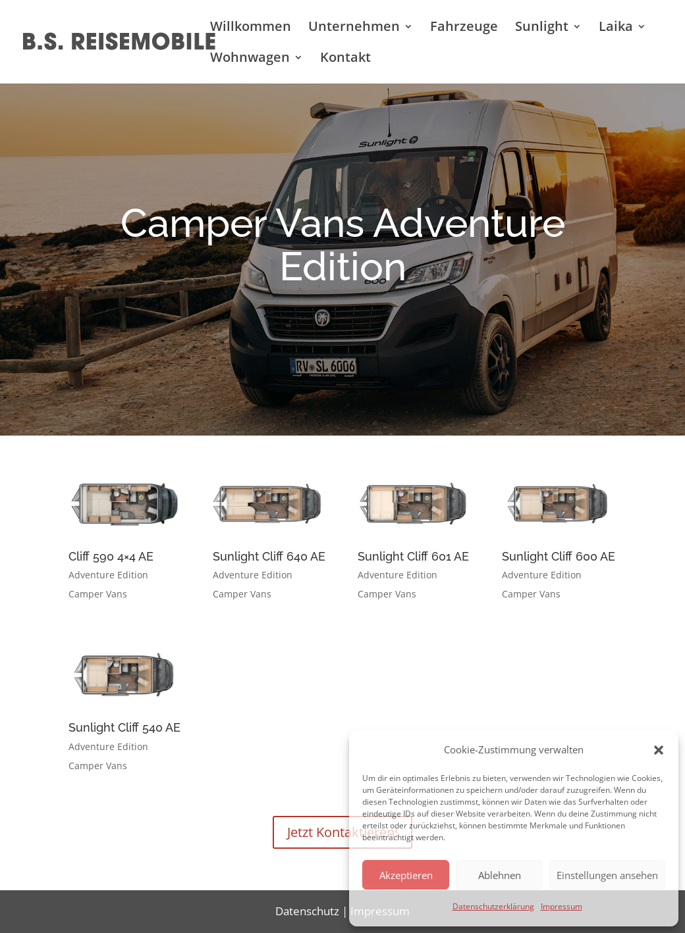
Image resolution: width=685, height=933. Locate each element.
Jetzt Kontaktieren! (342, 832)
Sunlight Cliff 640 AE (269, 556)
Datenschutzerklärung (493, 906)
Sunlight (541, 28)
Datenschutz (307, 911)
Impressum (561, 906)
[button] (658, 750)
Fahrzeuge (464, 28)
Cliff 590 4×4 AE (110, 556)
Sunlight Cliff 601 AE (413, 556)
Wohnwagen (250, 59)
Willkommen (250, 28)
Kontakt (345, 59)
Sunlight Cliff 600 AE (558, 556)
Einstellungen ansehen (607, 875)
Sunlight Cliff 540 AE (124, 727)
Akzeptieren (406, 875)
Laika (616, 28)
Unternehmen (354, 28)
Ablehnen (499, 875)
